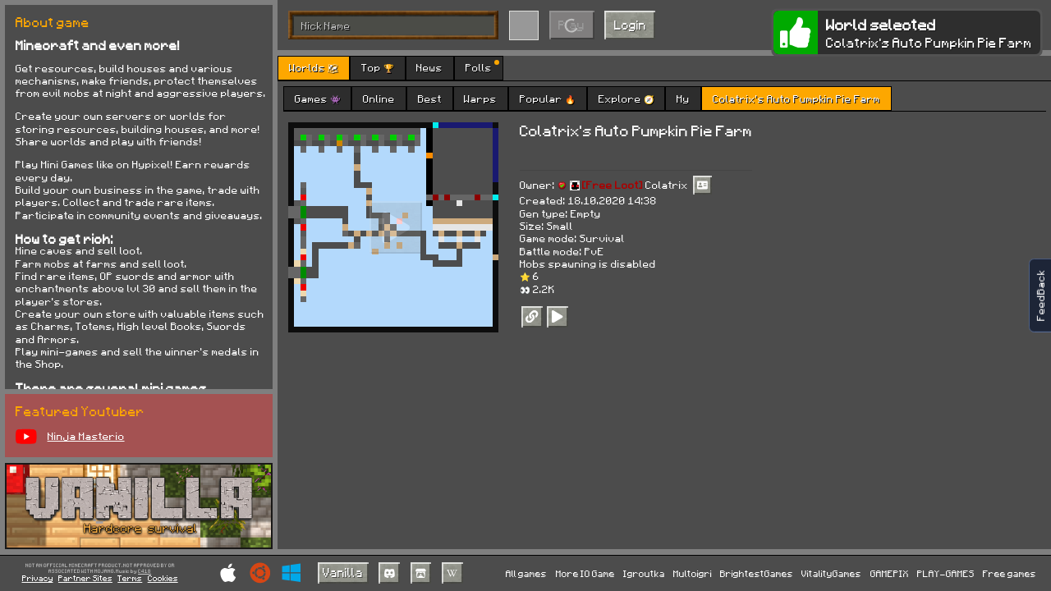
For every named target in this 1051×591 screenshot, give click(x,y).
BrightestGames (756, 573)
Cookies (163, 578)
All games (526, 573)
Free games (1009, 573)
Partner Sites (85, 578)
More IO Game (585, 573)
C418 (144, 572)
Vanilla (343, 572)
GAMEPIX (889, 573)
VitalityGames (831, 573)
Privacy (37, 578)
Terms (129, 578)
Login (630, 24)
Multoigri (692, 573)
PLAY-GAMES (946, 573)
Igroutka (644, 573)
